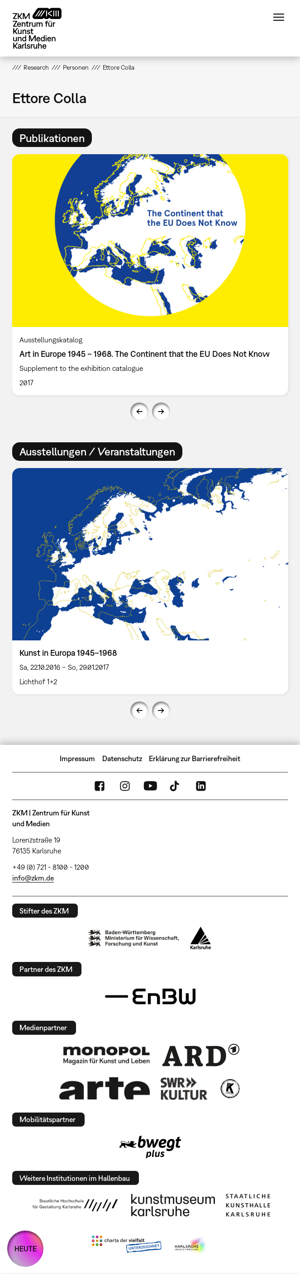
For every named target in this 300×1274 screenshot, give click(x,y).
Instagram (125, 786)
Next (161, 412)
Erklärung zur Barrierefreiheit (194, 758)
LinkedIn (201, 786)
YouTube (150, 786)
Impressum (77, 758)
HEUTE (25, 1249)
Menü (279, 17)
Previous (139, 412)
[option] (150, 274)
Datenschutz (122, 758)
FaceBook (99, 786)
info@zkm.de (33, 878)
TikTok (176, 786)
